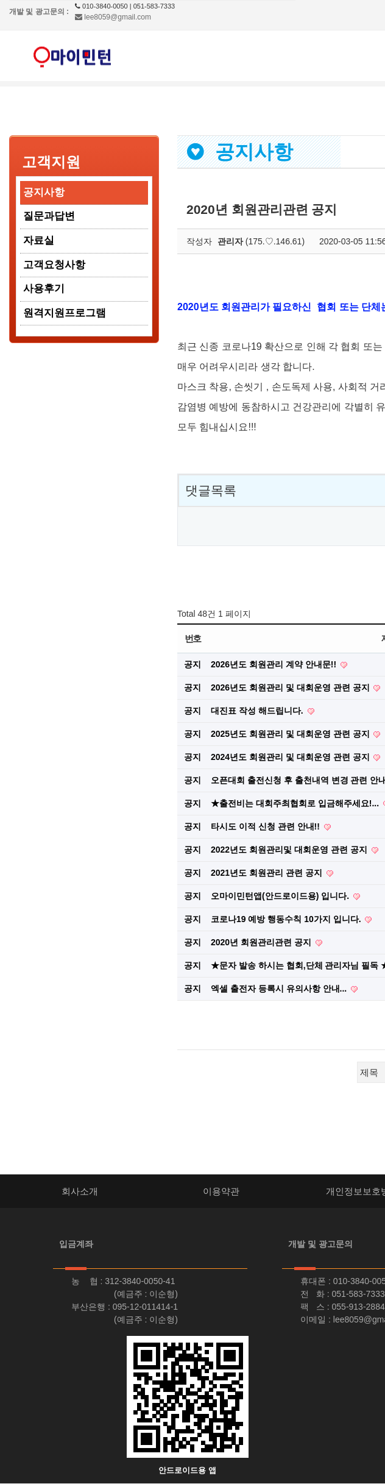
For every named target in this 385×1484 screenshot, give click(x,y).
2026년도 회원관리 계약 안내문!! (275, 664)
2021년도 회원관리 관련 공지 (268, 873)
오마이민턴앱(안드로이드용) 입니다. (281, 896)
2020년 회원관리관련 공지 (262, 942)
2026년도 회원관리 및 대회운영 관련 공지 (291, 687)
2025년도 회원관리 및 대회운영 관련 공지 (291, 734)
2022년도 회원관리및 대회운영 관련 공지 (290, 849)
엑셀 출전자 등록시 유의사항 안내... (280, 988)
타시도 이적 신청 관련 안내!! (266, 826)
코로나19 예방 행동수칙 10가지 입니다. (287, 919)
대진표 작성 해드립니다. (258, 710)
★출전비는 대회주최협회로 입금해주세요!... (296, 803)
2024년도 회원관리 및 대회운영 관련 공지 (291, 757)
